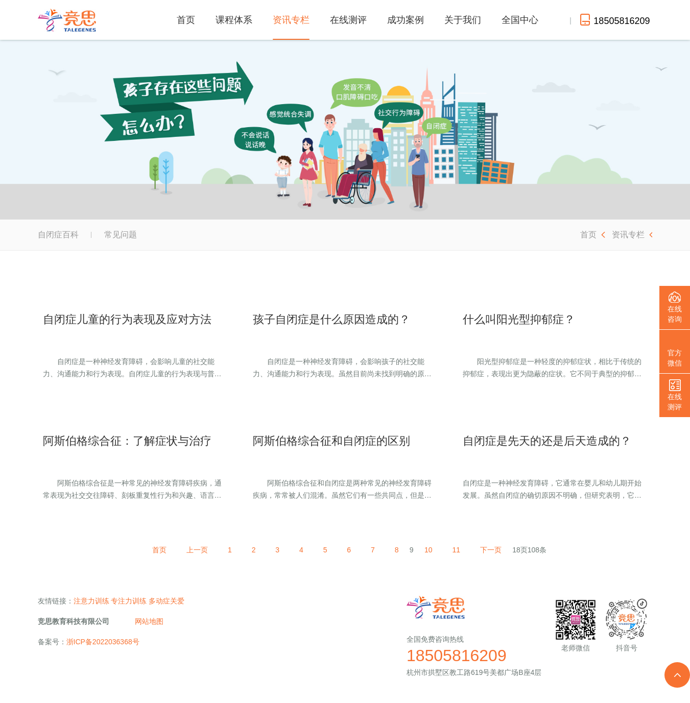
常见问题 (120, 234)
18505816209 (457, 655)
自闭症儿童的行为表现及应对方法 (127, 319)
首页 (186, 20)
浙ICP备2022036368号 (102, 642)
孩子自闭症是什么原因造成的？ (331, 319)
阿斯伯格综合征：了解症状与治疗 (127, 440)
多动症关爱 (166, 601)
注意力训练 (91, 601)
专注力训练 (129, 601)
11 (459, 550)
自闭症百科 (58, 234)
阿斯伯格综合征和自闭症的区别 (331, 440)
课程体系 (234, 20)
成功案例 (405, 20)
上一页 (194, 550)
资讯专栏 (291, 27)
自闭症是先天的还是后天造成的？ (547, 440)
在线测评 (348, 20)
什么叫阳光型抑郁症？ (519, 319)
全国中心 (520, 20)
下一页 (494, 550)
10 (430, 550)
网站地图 (149, 621)
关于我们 (462, 20)
